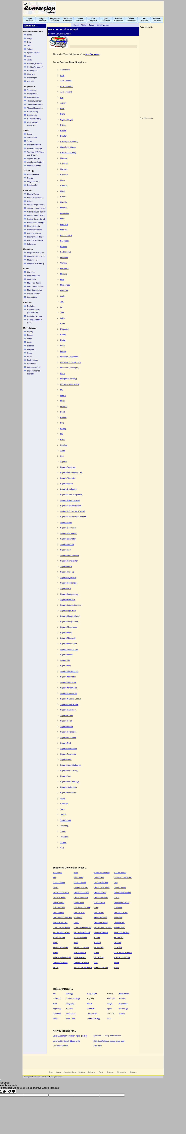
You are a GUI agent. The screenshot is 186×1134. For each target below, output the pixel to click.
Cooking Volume (59, 882)
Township (64, 826)
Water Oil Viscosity (101, 967)
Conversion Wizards (60, 1046)
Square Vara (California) (70, 765)
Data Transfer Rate (101, 882)
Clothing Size (99, 877)
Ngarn (63, 395)
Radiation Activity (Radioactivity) (33, 311)
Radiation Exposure (34, 316)
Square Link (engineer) (70, 616)
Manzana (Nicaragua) (69, 368)
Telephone (57, 1014)
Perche (63, 417)
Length (30, 35)
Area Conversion (92, 54)
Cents (62, 180)
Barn (62, 108)
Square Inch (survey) (69, 594)
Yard (62, 848)
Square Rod (65, 743)
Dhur (62, 219)
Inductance (31, 244)
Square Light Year (68, 610)
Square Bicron (66, 484)
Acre (62, 75)
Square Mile (65, 666)
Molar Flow (31, 279)
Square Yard (65, 776)
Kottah (63, 340)
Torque (30, 141)
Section (63, 445)
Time (29, 46)
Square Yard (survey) (69, 782)
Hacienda (64, 268)
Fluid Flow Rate (59, 907)
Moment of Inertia (34, 166)
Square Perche (66, 726)
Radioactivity (98, 947)
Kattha (63, 335)
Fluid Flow (31, 272)
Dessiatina (64, 213)
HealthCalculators (131, 20)
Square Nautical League (70, 699)
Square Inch (65, 588)
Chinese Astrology (73, 999)
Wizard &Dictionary (157, 20)
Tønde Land (65, 820)
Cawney (63, 169)
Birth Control (124, 994)
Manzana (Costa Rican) (70, 362)
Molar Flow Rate (59, 937)
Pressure (30, 346)
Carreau (63, 158)
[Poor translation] (11, 1091)
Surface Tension (33, 294)
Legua (63, 351)
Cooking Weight (80, 882)
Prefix (29, 357)
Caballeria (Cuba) (68, 147)
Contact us (110, 1072)
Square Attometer (68, 478)
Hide (62, 279)
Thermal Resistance (35, 105)
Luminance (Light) (100, 922)
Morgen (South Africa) (69, 384)
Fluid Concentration (34, 290)
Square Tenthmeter (68, 748)
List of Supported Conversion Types (66, 1036)
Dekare (63, 208)
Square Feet (65, 550)
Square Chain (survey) (70, 500)
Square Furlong (67, 572)
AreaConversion (93, 20)
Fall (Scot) (64, 241)
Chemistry (56, 999)
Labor (62, 346)
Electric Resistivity (34, 233)
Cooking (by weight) (34, 63)
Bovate (63, 130)
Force (29, 339)
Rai (61, 434)
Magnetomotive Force (35, 253)
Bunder (63, 136)
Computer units (33, 174)
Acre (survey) (66, 92)
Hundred (64, 290)
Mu (61, 390)
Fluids (55, 1004)
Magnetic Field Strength (36, 256)
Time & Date (92, 1014)
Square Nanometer (68, 693)
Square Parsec (66, 715)
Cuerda (63, 202)
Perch (62, 412)
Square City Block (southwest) (73, 517)
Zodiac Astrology (93, 1019)
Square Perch (66, 721)
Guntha (63, 263)
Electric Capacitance (35, 198)
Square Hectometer (68, 583)
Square (63, 461)
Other (109, 1019)
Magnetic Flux (32, 260)
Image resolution (33, 182)
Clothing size (32, 71)
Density (30, 332)
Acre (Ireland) (66, 81)
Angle (29, 60)
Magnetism (123, 1004)
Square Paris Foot (68, 710)
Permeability (32, 297)
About (101, 1072)
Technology (123, 1009)
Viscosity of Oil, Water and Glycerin (35, 153)
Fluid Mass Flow (33, 276)
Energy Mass (32, 94)
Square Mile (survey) (69, 671)
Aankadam (65, 70)
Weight (30, 38)
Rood (62, 439)
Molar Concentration (35, 287)
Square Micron (66, 655)
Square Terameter (68, 754)
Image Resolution (100, 917)
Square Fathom (67, 544)
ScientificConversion (118, 20)
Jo (61, 307)
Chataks (63, 186)
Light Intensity (119, 922)
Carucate (64, 163)
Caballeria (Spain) (68, 152)
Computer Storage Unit (123, 877)
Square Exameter (68, 539)
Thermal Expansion (34, 101)
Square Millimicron (68, 682)
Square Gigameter (68, 577)
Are (61, 97)
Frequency (31, 349)
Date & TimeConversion (67, 20)
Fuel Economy (58, 912)
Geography (70, 1004)
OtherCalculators (144, 20)
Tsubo (62, 831)
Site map (58, 1072)
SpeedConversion (106, 20)
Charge (30, 201)
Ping (62, 423)
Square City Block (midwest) (72, 511)
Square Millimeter (68, 677)
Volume (30, 49)
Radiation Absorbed (60, 947)
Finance (122, 999)
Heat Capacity (32, 112)
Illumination (31, 364)
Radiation (31, 306)
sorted (84, 1036)
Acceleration (32, 138)
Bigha (62, 114)
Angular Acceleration (35, 162)
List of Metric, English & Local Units (66, 1041)
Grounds (64, 257)
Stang (62, 798)
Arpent (63, 103)
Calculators (98, 1046)
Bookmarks (91, 1072)
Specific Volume (33, 53)
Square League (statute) (70, 605)
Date (29, 42)
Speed (29, 134)
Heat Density (32, 115)
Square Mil (65, 660)
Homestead (65, 285)
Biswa (62, 125)
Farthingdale (65, 252)
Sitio (62, 456)
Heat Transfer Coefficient (32, 123)
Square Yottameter (68, 793)
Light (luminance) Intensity (33, 372)
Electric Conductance (35, 237)
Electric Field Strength (35, 223)
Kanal (62, 324)
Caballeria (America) (69, 141)
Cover (62, 197)
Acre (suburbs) (66, 86)
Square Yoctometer (68, 787)
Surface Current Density (36, 219)
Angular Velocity (33, 159)
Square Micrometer (68, 644)
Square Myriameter (68, 688)
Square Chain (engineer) (71, 495)
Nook (62, 401)
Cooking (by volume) (35, 67)
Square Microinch (68, 638)
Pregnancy (57, 1009)
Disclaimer (133, 1072)
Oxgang (63, 406)
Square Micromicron (69, 649)
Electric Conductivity (35, 240)
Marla (62, 373)
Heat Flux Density (34, 119)
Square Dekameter (68, 533)
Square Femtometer (69, 561)
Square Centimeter (68, 489)
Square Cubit (66, 522)
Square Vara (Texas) (69, 771)
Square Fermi (66, 566)
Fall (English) (66, 235)
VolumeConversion (80, 20)
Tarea (62, 809)
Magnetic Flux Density (35, 264)
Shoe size (31, 74)
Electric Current (33, 194)
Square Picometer (68, 737)
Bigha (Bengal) (66, 119)
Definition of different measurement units (109, 1041)
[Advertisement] (111, 8)
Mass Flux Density (34, 283)
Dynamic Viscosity (34, 145)
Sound (29, 353)
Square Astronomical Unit (71, 473)
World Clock (70, 1019)
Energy (30, 335)
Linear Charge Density (35, 205)
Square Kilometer (68, 599)
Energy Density (33, 97)
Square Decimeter (68, 528)
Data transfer (32, 185)
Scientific (90, 1009)
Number (30, 178)
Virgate (63, 842)
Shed (62, 450)
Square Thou (66, 759)
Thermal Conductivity (35, 108)
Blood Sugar (32, 78)
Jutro (62, 318)
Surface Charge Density (36, 208)
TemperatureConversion (54, 20)
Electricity (110, 999)
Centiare (64, 175)
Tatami (63, 815)
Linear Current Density (35, 215)
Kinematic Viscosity (34, 148)
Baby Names (92, 994)
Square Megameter (68, 627)
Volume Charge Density (36, 212)
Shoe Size (118, 947)
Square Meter (66, 633)
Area (29, 56)
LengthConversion (29, 20)
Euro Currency (99, 902)
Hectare (63, 274)
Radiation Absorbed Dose (34, 321)
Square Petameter (68, 732)
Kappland (64, 329)
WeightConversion (42, 20)
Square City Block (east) (70, 506)
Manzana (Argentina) (69, 357)
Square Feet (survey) (69, 555)
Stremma (64, 804)
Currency (30, 81)
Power (29, 342)
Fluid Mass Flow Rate (82, 907)
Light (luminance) (33, 367)
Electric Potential (33, 226)
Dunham (64, 224)
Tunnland (64, 837)
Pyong (63, 428)
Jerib (62, 296)
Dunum (63, 230)
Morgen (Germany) (68, 379)
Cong (62, 191)
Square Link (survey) (69, 622)
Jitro (62, 301)
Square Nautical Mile (69, 704)
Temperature (32, 90)
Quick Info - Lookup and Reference (107, 1036)
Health (89, 1004)
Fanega (63, 246)
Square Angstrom (68, 467)
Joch (62, 312)
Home (51, 1072)
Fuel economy (32, 360)
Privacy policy (121, 1072)
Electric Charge (120, 887)
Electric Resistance (34, 230)
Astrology (69, 994)
